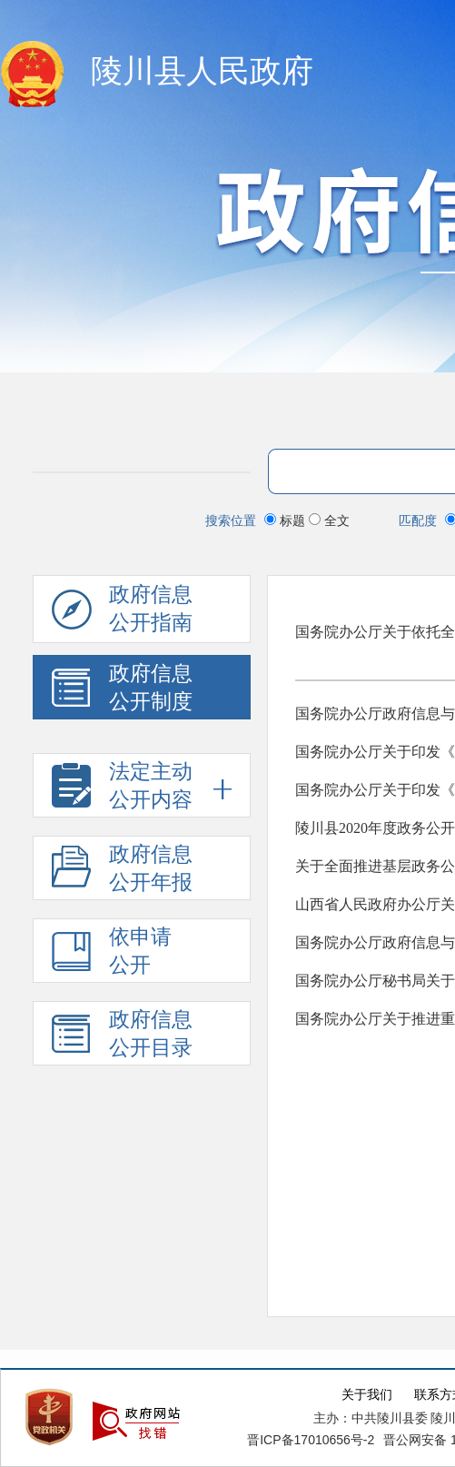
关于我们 (366, 1395)
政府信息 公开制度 (122, 690)
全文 (329, 520)
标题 (286, 520)
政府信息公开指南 (122, 613)
